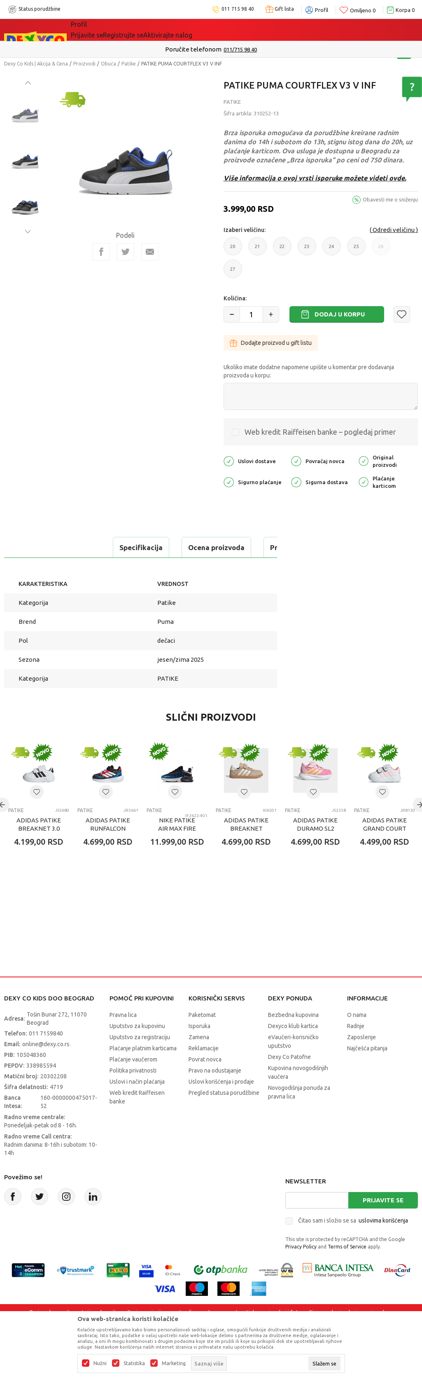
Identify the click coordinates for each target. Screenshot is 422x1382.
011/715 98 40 (240, 49)
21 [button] (257, 249)
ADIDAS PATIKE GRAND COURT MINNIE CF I (384, 849)
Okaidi (209, 30)
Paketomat (202, 1035)
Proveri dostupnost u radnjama (68, 568)
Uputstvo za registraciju (140, 1057)
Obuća (108, 63)
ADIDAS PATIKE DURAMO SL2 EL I (315, 849)
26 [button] (381, 249)
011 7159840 (46, 1054)
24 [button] (331, 249)
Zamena (199, 1057)
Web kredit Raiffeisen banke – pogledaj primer (320, 432)
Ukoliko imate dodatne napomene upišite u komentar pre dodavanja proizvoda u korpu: (309, 371)
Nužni (100, 1363)
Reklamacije (204, 1069)
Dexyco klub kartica (293, 1046)
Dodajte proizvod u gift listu (271, 343)
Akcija (132, 30)
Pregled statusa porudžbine (224, 1113)
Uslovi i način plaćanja (137, 1102)
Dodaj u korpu (340, 314)
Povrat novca (205, 1080)
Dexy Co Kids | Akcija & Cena (36, 63)
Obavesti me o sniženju (390, 199)
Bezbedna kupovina (293, 1035)
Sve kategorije (96, 30)
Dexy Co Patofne (289, 1077)
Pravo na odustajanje (215, 1091)
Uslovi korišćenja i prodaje (221, 1102)
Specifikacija (38, 547)
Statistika (134, 1363)
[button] (402, 314)
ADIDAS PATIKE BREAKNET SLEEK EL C (246, 849)
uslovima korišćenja (383, 1241)
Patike (128, 63)
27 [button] (233, 272)
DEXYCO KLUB (169, 30)
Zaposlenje (361, 1057)
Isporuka (199, 1046)
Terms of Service (347, 1267)
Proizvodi (84, 63)
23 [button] (307, 249)
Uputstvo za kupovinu (137, 1046)
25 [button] (356, 249)
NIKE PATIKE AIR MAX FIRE (177, 845)
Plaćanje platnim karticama (143, 1069)
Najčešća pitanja (367, 1069)
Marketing (174, 1363)
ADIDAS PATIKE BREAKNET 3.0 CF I (38, 849)
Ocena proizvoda (114, 547)
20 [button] (233, 249)
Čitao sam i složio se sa (353, 1241)
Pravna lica (123, 1035)
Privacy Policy (301, 1267)
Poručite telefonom (193, 49)
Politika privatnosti (133, 1091)
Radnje (355, 1046)
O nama (356, 1035)
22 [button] (282, 249)
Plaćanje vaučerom (133, 1080)
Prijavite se (383, 1220)
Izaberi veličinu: (245, 230)
